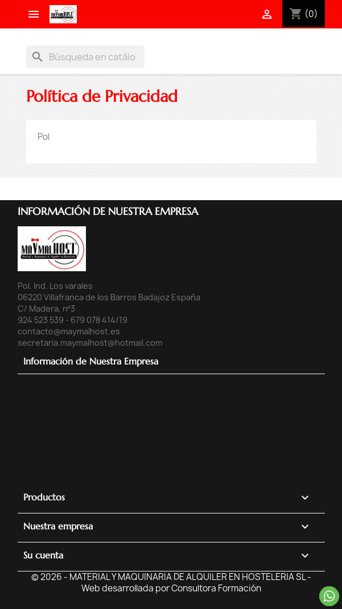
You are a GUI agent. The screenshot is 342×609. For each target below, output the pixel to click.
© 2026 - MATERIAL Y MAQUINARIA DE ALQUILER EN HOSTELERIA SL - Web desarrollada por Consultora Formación (171, 582)
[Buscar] (85, 56)
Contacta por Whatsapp (329, 596)
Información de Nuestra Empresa (90, 361)
